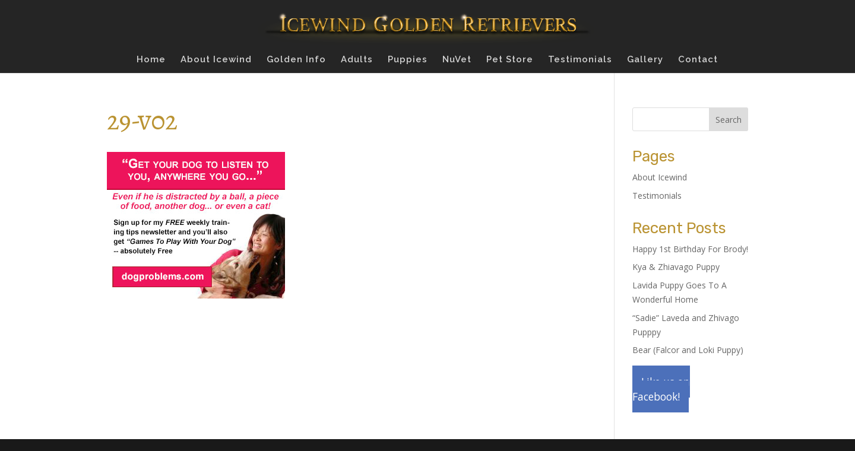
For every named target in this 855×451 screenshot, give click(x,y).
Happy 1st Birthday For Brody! (690, 249)
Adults (357, 60)
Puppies (408, 60)
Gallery (645, 60)
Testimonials (580, 60)
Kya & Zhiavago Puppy (676, 266)
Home (151, 60)
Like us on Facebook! (661, 389)
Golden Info (296, 60)
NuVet (456, 60)
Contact (698, 60)
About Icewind (216, 60)
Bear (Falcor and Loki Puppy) (687, 349)
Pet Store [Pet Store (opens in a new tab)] (509, 60)
